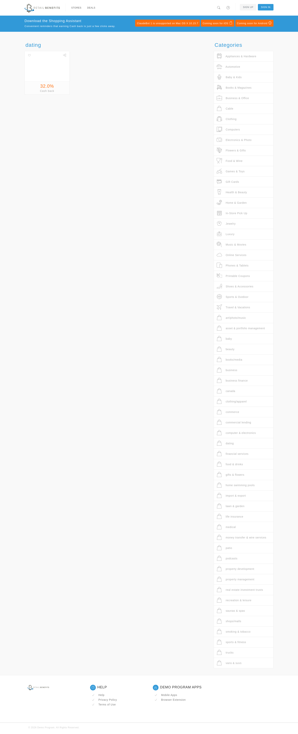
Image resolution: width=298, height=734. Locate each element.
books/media (229, 360)
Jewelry (226, 224)
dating (225, 443)
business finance (232, 380)
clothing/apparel (232, 401)
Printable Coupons (233, 276)
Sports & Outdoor (233, 297)
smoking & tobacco (233, 632)
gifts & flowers (230, 475)
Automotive (228, 67)
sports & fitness (231, 642)
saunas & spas (231, 611)
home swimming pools (236, 485)
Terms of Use (104, 704)
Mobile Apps (166, 695)
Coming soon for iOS (218, 23)
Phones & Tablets (233, 265)
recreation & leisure (234, 600)
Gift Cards (228, 182)
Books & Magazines (234, 88)
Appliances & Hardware (236, 56)
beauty (226, 349)
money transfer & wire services (241, 537)
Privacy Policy (104, 699)
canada (226, 391)
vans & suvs (229, 663)
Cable (225, 108)
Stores (76, 7)
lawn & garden (231, 506)
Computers (228, 129)
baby (224, 339)
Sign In (265, 7)
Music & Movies (231, 244)
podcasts (227, 558)
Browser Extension (170, 699)
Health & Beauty (232, 192)
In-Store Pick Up (232, 213)
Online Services (231, 255)
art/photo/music (231, 318)
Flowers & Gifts (231, 150)
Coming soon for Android (254, 23)
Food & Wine (230, 161)
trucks (225, 652)
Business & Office (233, 98)
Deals (91, 7)
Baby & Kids (229, 77)
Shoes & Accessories (235, 286)
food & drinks (230, 464)
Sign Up (248, 7)
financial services (233, 454)
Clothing (227, 119)
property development (235, 569)
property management (235, 579)
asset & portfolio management (241, 328)
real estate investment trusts (240, 590)
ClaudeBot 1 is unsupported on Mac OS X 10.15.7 (167, 23)
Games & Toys (231, 171)
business (227, 370)
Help (98, 695)
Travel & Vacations (233, 307)
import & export (231, 496)
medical (226, 527)
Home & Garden (232, 203)
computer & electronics (236, 433)
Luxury (226, 234)
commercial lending (234, 422)
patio (224, 548)
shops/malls (229, 621)
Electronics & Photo (234, 140)
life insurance (230, 516)
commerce (228, 412)
